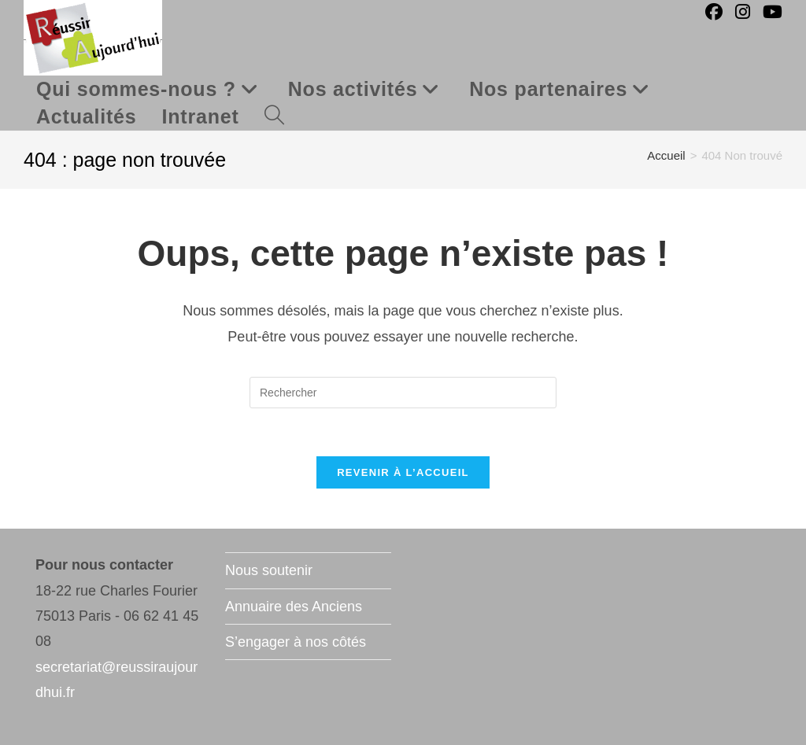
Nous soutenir (268, 570)
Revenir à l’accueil (403, 472)
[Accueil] (666, 155)
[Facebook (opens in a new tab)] (714, 12)
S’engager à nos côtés (295, 642)
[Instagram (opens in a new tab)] (742, 12)
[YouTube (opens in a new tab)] (772, 12)
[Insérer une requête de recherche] (403, 392)
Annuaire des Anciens (293, 606)
